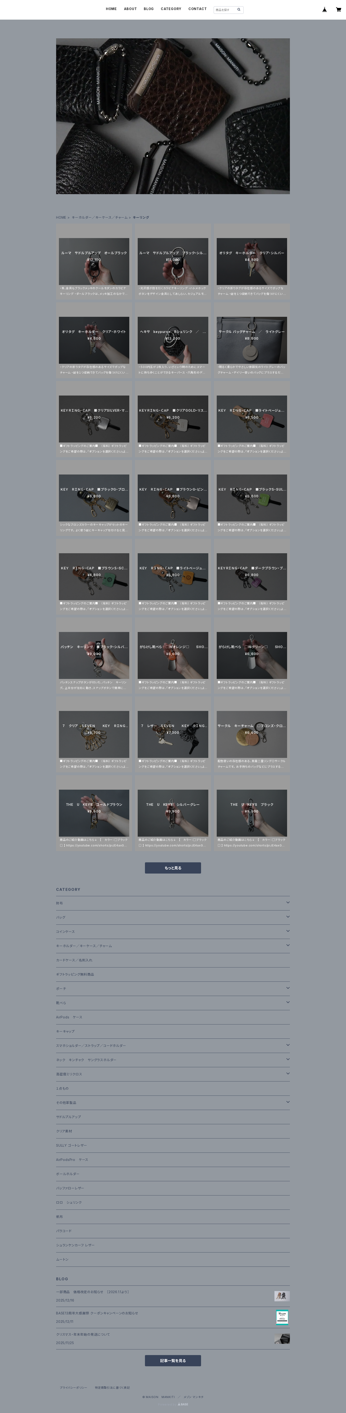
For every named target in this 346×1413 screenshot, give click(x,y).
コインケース (65, 932)
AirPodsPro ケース (72, 1160)
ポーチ (61, 989)
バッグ (60, 917)
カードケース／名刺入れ (76, 960)
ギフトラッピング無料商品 (75, 974)
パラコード (64, 1231)
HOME (111, 9)
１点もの (62, 1088)
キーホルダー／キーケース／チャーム (100, 217)
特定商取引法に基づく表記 (112, 1387)
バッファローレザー (70, 1188)
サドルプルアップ (68, 1117)
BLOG (149, 9)
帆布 (59, 1217)
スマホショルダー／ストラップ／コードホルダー (91, 1046)
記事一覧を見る (173, 1360)
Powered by (173, 1404)
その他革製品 (66, 1103)
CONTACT (197, 9)
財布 (59, 903)
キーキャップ (65, 1031)
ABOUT (130, 9)
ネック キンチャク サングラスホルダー (86, 1060)
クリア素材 (64, 1131)
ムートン (62, 1259)
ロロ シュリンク (69, 1202)
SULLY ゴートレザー (71, 1145)
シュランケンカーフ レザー (75, 1245)
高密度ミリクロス (69, 1074)
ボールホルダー (68, 1174)
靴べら (61, 1003)
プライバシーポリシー (73, 1387)
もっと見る (173, 868)
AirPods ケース (69, 1017)
